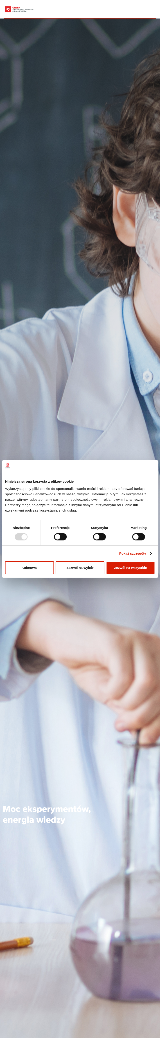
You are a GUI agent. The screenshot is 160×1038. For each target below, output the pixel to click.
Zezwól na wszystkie (130, 568)
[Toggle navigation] (151, 9)
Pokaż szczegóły (132, 553)
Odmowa (30, 568)
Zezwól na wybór (79, 568)
